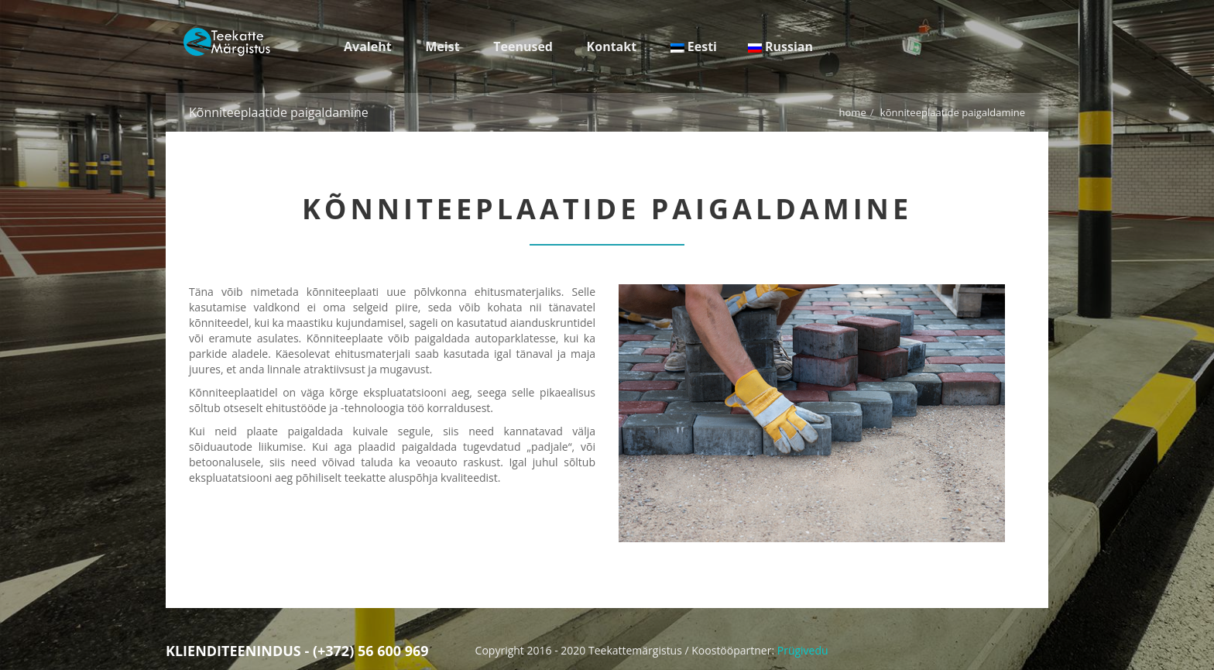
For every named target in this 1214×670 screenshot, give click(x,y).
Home (852, 112)
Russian (780, 46)
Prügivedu (802, 650)
